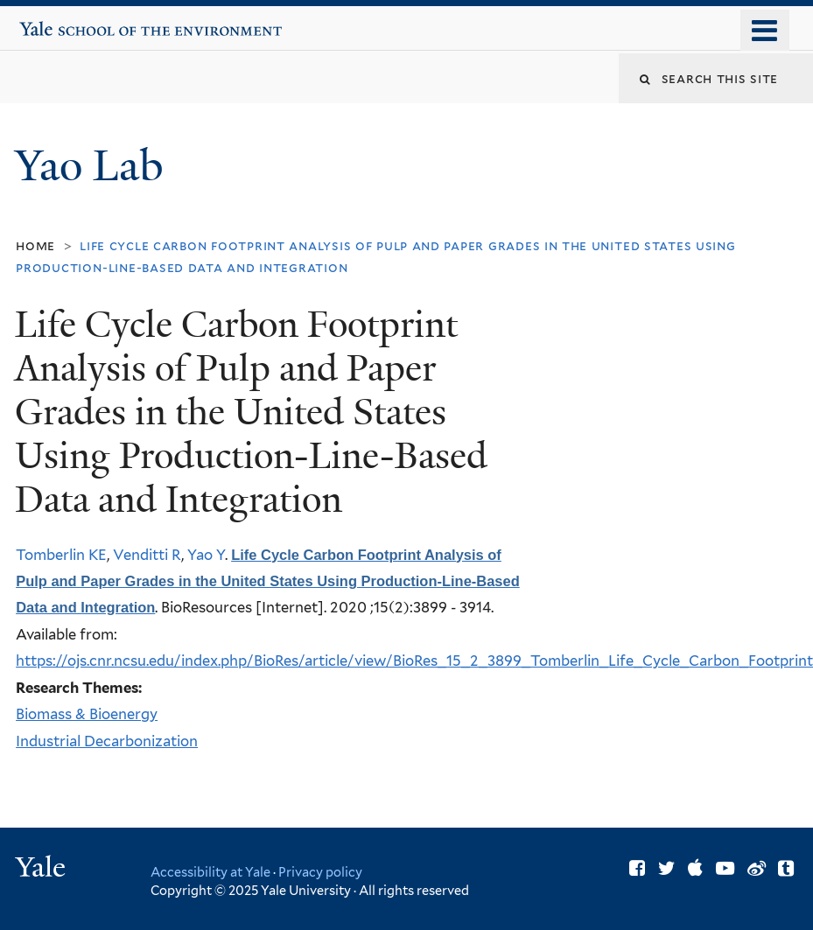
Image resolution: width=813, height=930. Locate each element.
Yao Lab (94, 165)
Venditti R (147, 554)
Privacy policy (320, 871)
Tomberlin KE (61, 554)
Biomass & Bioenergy (87, 714)
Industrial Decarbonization (107, 741)
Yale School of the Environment (73, 21)
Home (35, 245)
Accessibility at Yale (210, 871)
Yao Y (206, 554)
